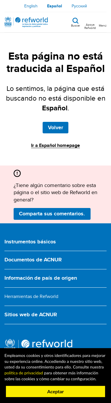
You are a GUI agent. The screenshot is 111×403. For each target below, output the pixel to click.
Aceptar (55, 391)
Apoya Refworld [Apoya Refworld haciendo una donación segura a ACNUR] (90, 26)
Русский (79, 6)
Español (54, 6)
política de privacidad (23, 372)
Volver (55, 127)
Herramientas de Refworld (31, 296)
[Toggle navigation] (103, 22)
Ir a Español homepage (55, 145)
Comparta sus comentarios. (52, 213)
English (31, 6)
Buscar (75, 25)
